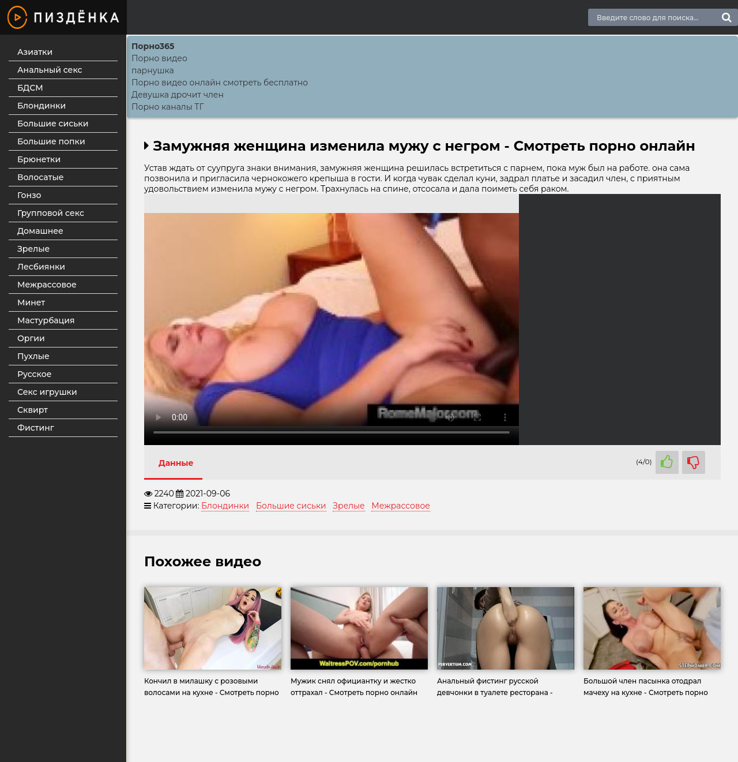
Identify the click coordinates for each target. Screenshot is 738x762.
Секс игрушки (47, 392)
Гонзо (29, 195)
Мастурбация (46, 320)
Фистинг (35, 428)
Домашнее (40, 231)
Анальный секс (49, 70)
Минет (31, 302)
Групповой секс (50, 213)
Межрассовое (47, 284)
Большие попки (51, 141)
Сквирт (32, 410)
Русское (34, 374)
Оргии (31, 338)
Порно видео (159, 58)
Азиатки (34, 52)
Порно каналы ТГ (167, 107)
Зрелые (33, 249)
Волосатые (40, 177)
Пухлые (33, 356)
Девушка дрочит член (177, 94)
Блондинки (41, 105)
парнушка (152, 70)
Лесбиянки (41, 267)
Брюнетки (39, 159)
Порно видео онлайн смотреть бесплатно (219, 82)
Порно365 (152, 46)
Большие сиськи (52, 123)
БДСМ (30, 88)
